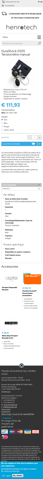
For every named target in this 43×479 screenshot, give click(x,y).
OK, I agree (6, 476)
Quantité (5, 137)
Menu (5, 37)
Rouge (6, 126)
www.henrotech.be (10, 405)
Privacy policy (6, 409)
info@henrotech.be (10, 407)
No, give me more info (10, 471)
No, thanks (17, 476)
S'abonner (7, 418)
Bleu (5, 123)
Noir (5, 120)
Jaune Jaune (9, 130)
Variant (4, 117)
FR (41, 2)
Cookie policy (5, 411)
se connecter (9, 6)
